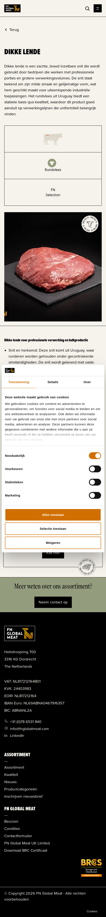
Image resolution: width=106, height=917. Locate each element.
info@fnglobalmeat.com (29, 729)
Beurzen (11, 821)
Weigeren (53, 542)
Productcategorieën (20, 789)
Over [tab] (87, 382)
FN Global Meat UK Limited (27, 843)
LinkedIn (17, 735)
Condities (12, 828)
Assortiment (14, 767)
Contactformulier (18, 836)
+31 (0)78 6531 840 (25, 721)
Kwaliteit (11, 774)
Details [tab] (53, 382)
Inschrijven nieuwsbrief (23, 796)
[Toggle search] (87, 8)
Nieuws (10, 782)
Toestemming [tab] (18, 382)
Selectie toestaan (53, 528)
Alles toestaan (53, 514)
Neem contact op (53, 602)
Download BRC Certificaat (25, 850)
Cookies (92, 911)
